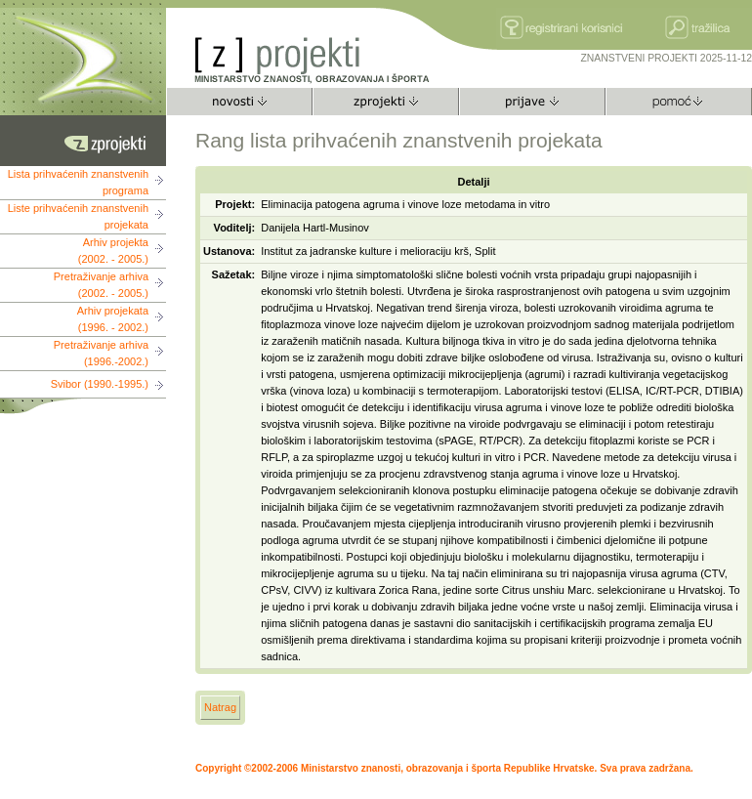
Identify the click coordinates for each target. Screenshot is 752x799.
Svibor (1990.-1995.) (99, 384)
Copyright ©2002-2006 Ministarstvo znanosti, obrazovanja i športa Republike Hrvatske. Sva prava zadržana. (444, 768)
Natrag (220, 707)
